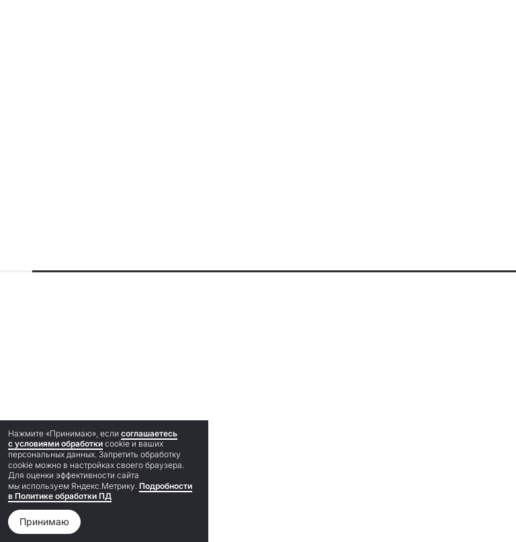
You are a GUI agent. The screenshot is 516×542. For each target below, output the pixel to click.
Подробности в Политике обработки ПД (100, 491)
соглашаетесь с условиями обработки (92, 438)
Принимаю (44, 521)
